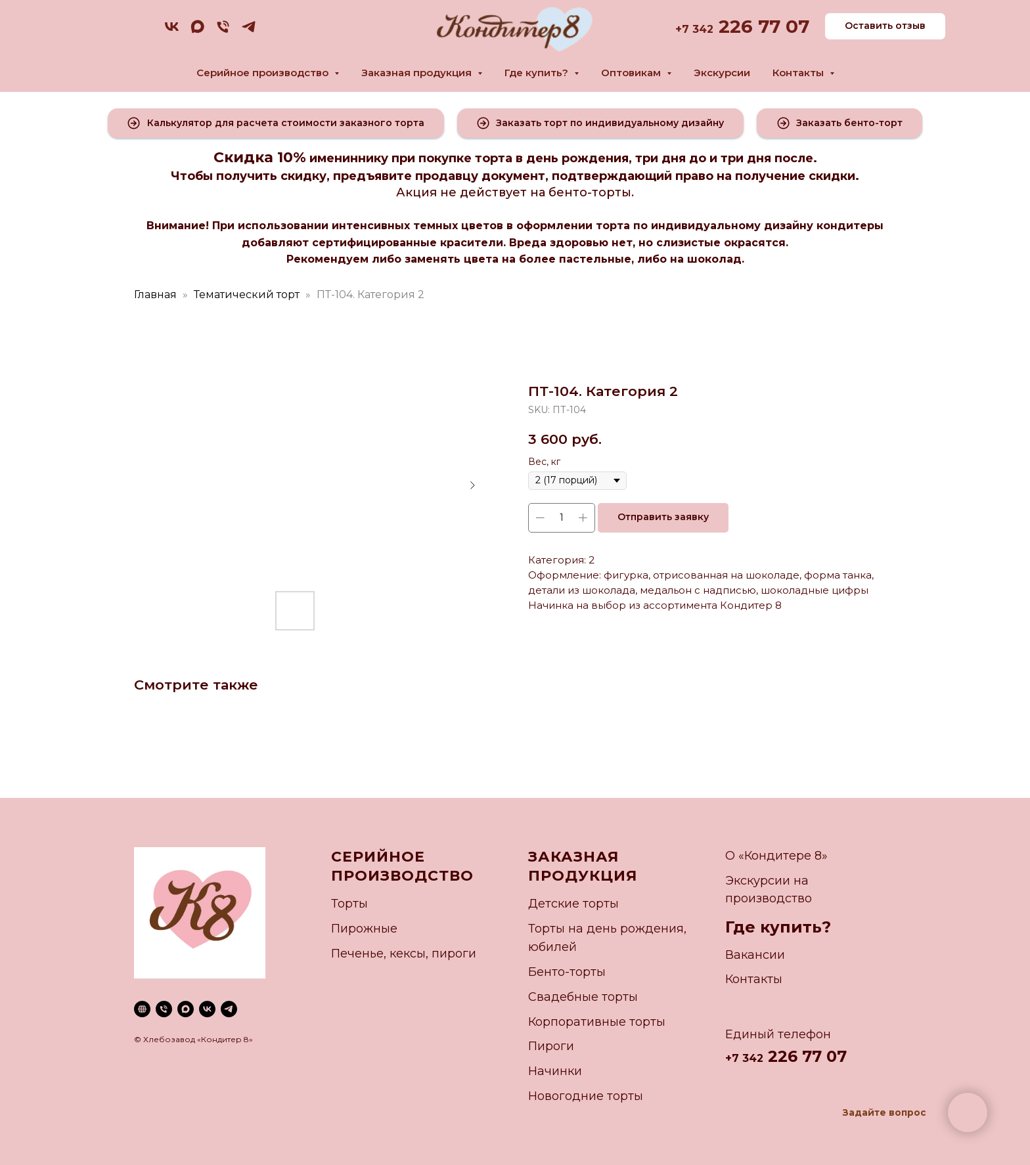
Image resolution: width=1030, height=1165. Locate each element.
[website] (142, 1009)
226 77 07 (761, 26)
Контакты (753, 979)
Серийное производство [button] (263, 72)
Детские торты (573, 903)
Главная (155, 294)
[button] (276, 123)
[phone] (223, 31)
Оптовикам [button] (632, 72)
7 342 (697, 29)
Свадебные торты (583, 997)
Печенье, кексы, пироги (403, 953)
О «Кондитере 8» (776, 855)
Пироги (551, 1046)
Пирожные (364, 928)
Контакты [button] (799, 72)
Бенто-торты (567, 972)
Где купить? (778, 926)
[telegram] (248, 31)
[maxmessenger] (197, 31)
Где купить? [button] (537, 72)
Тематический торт (247, 294)
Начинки (555, 1071)
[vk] (172, 31)
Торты (349, 903)
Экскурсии (722, 72)
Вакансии (755, 955)
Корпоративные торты (596, 1022)
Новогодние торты (585, 1096)
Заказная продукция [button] (417, 72)
